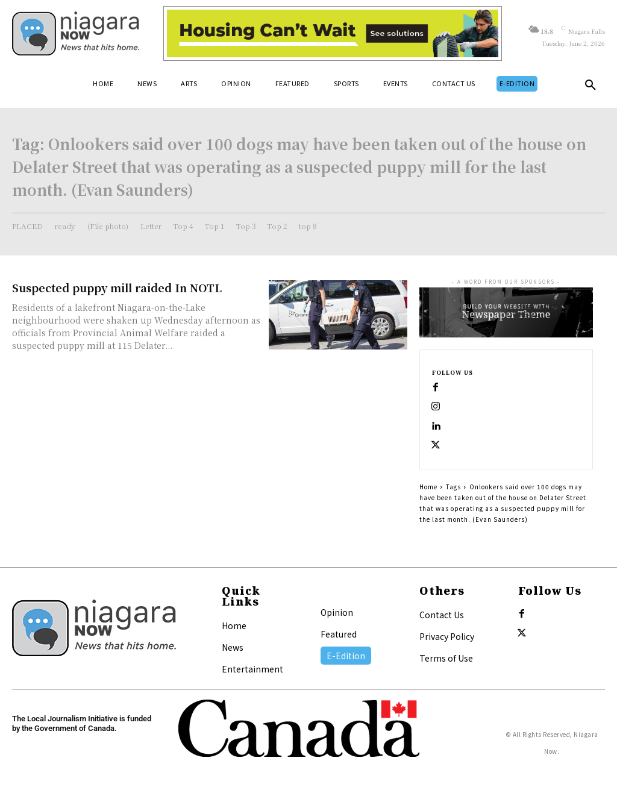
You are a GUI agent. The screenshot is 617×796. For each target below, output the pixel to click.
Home (428, 486)
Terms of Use (446, 658)
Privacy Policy (446, 636)
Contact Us (441, 615)
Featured (339, 634)
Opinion (337, 612)
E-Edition (346, 656)
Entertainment (252, 669)
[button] (590, 87)
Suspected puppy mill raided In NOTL (117, 287)
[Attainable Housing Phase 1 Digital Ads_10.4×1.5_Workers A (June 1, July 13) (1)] (332, 33)
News (232, 647)
